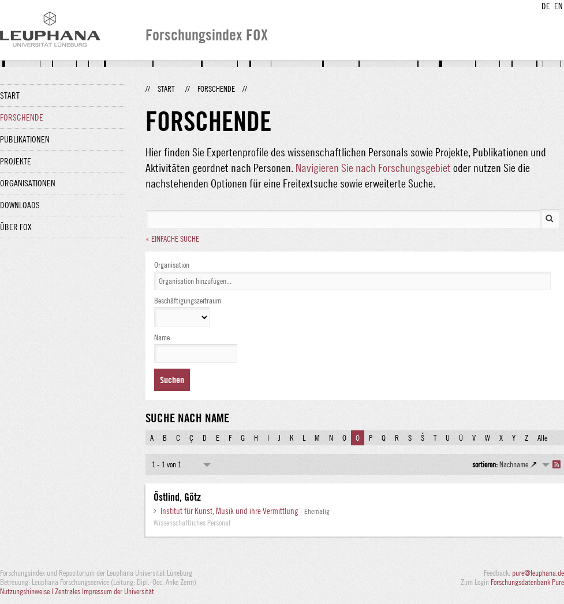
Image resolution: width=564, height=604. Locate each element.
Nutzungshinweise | (27, 591)
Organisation (171, 264)
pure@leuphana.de (538, 572)
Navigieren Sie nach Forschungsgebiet (373, 167)
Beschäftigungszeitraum (187, 300)
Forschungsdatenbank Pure (527, 582)
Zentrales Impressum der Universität (104, 591)
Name (162, 337)
